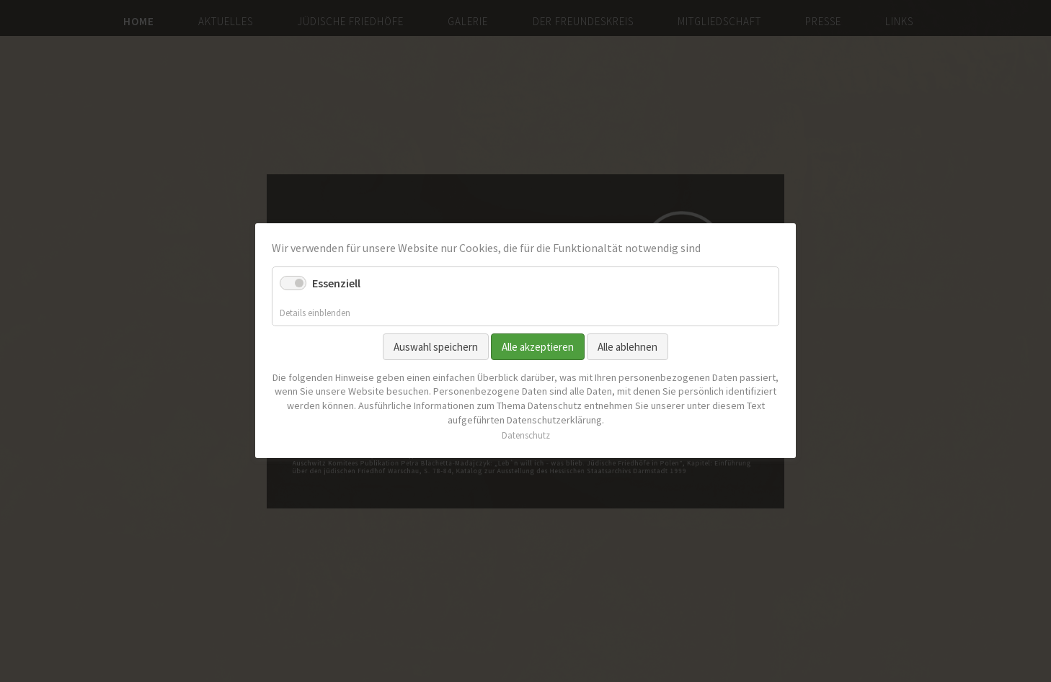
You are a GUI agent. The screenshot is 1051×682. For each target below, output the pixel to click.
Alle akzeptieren (538, 347)
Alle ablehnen (627, 347)
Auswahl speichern (436, 347)
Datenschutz (526, 436)
